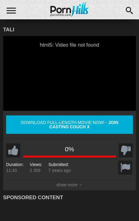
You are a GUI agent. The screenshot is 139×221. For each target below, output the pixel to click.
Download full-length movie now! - (69, 124)
